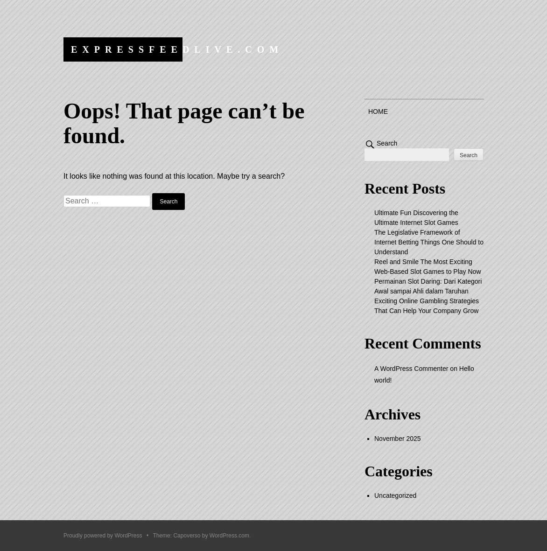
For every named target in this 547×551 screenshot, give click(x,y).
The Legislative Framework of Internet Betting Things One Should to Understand (429, 242)
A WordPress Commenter (411, 368)
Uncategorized (395, 495)
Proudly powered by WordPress (102, 535)
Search (387, 143)
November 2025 (397, 438)
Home (378, 111)
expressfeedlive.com (177, 49)
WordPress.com (229, 535)
